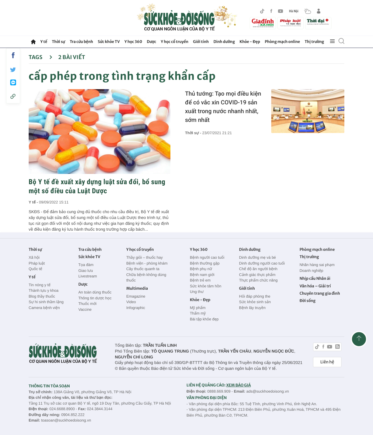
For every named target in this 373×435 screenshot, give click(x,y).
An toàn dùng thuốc (94, 292)
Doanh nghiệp (311, 270)
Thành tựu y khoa (43, 290)
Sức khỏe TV (109, 41)
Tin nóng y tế (40, 285)
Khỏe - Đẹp (250, 41)
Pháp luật (37, 263)
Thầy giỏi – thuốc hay (144, 257)
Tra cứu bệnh (81, 41)
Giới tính (201, 41)
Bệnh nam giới (202, 274)
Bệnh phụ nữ (201, 269)
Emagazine (135, 296)
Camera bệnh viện (44, 307)
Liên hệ (327, 362)
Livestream (87, 276)
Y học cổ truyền (174, 41)
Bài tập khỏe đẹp (204, 319)
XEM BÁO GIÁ (238, 385)
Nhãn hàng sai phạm (317, 265)
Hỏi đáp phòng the (254, 296)
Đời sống (308, 300)
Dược (151, 41)
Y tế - (34, 202)
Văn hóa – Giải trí (315, 286)
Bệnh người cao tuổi (207, 257)
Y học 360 (133, 41)
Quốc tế (35, 269)
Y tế (43, 41)
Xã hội (34, 257)
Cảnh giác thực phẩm (257, 274)
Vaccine (84, 309)
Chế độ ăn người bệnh (258, 269)
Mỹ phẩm (198, 307)
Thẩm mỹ (198, 313)
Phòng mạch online (282, 41)
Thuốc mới (87, 303)
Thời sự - (193, 133)
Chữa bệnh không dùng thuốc (146, 277)
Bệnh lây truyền (252, 307)
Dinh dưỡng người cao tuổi (262, 263)
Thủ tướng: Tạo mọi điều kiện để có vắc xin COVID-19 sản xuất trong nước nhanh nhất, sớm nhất (223, 106)
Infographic (135, 307)
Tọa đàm (86, 265)
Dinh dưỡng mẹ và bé (257, 257)
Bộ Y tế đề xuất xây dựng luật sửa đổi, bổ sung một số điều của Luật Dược (97, 186)
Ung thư (196, 291)
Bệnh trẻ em (200, 280)
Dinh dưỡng (224, 41)
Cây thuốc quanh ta (142, 269)
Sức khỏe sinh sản (255, 302)
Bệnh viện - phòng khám (146, 263)
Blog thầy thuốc (42, 296)
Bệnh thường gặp (205, 263)
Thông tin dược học (95, 298)
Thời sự (58, 41)
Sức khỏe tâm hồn (205, 286)
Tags (40, 57)
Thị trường (314, 41)
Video (131, 302)
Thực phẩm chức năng (258, 280)
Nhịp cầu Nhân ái (315, 278)
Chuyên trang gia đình (320, 293)
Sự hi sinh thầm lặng (46, 302)
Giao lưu (85, 270)
